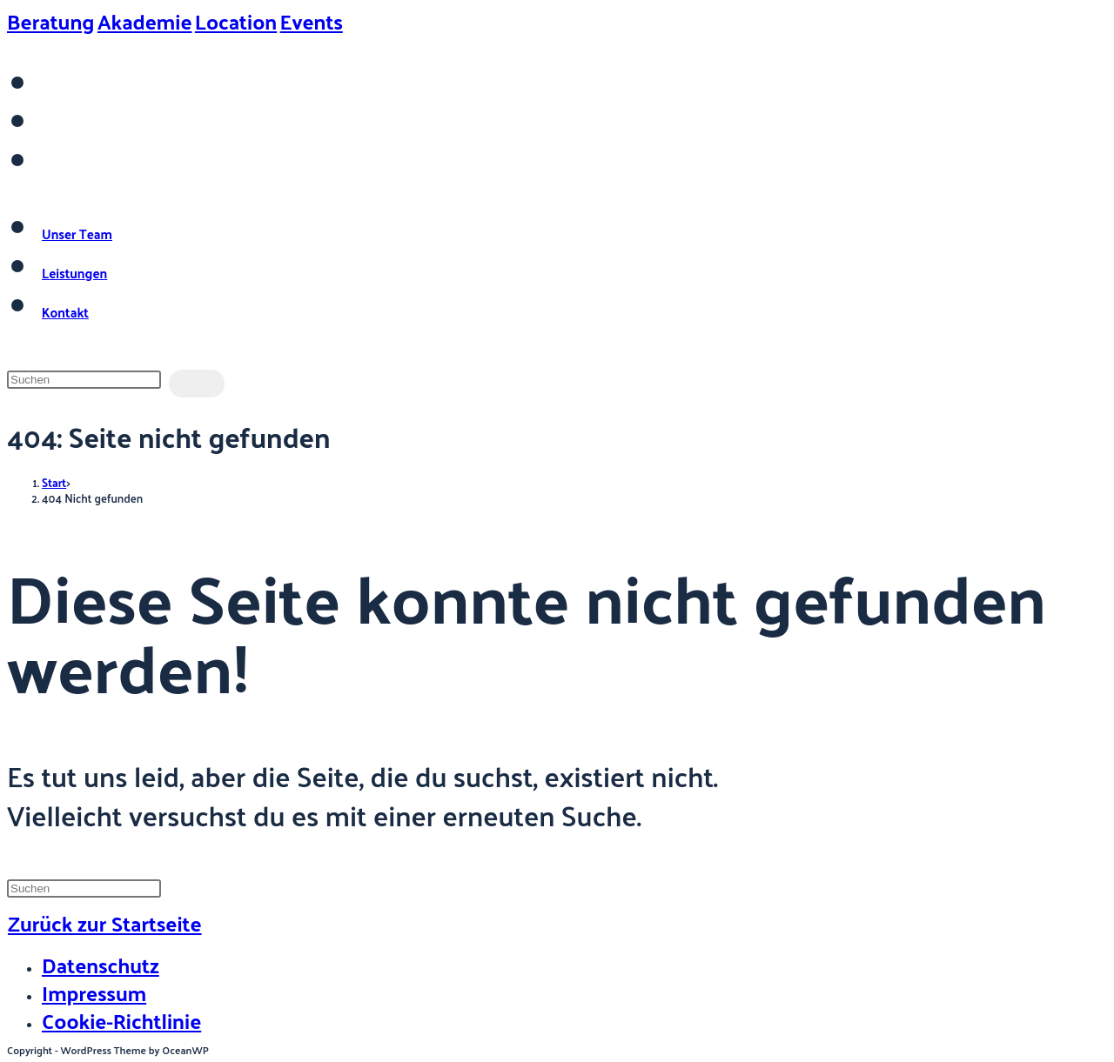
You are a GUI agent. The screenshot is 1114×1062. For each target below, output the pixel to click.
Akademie (144, 21)
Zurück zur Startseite (105, 923)
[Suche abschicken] (196, 383)
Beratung (51, 21)
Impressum (94, 992)
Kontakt (65, 312)
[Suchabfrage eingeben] (84, 380)
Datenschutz (100, 964)
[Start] (54, 482)
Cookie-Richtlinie (121, 1020)
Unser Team (77, 233)
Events (311, 21)
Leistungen (74, 272)
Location (236, 21)
